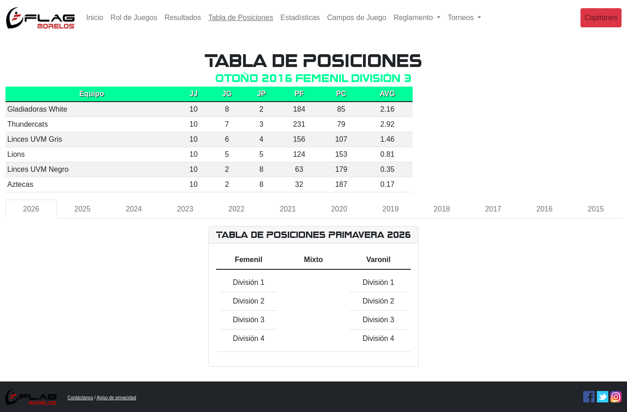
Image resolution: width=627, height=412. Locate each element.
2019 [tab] (391, 209)
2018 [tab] (442, 209)
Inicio (94, 25)
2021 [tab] (288, 209)
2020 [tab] (339, 209)
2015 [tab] (596, 209)
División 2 (248, 301)
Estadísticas (300, 25)
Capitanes (601, 25)
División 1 (248, 282)
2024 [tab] (134, 209)
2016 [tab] (544, 209)
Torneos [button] (462, 25)
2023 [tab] (185, 209)
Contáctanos (80, 397)
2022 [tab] (236, 209)
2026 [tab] (31, 209)
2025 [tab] (82, 209)
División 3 (248, 320)
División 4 (248, 338)
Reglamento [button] (414, 25)
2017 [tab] (493, 209)
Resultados (183, 25)
